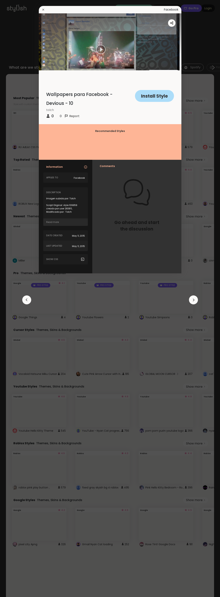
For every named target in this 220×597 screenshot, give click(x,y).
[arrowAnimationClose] (26, 300)
